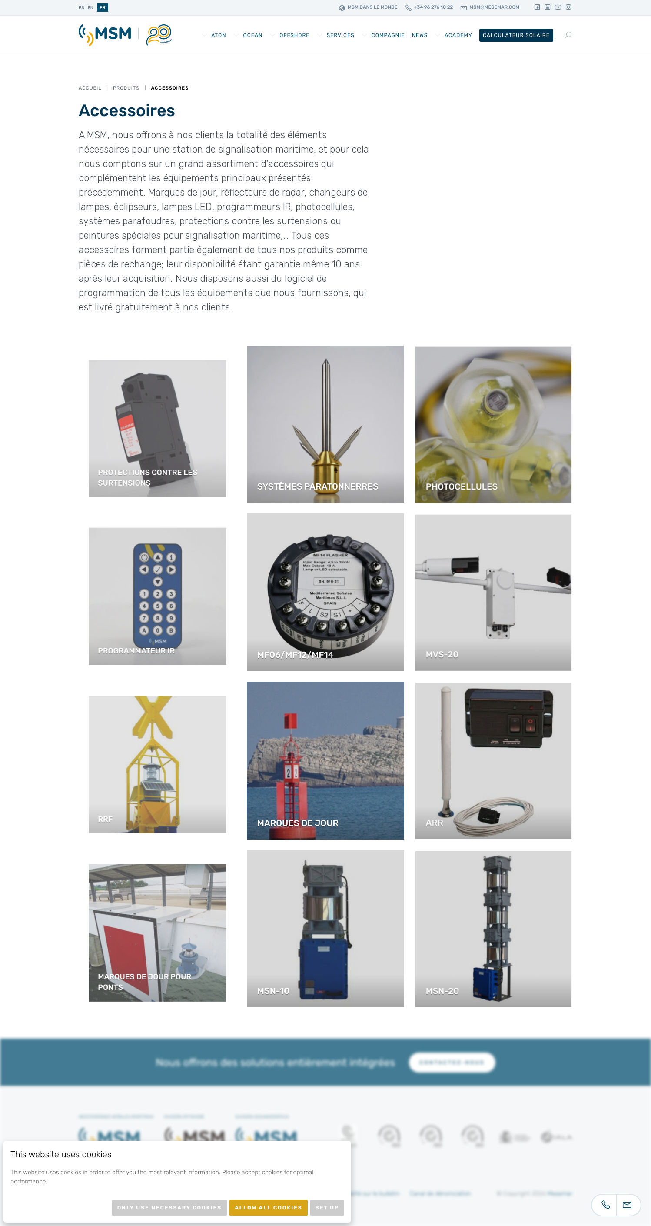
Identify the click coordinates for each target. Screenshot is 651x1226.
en (90, 8)
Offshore (294, 35)
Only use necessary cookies (169, 1208)
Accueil (90, 88)
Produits (126, 88)
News (420, 35)
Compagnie (388, 35)
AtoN (218, 35)
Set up (327, 1208)
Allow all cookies (268, 1208)
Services (341, 35)
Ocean (253, 35)
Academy (458, 35)
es (81, 8)
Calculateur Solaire (516, 35)
